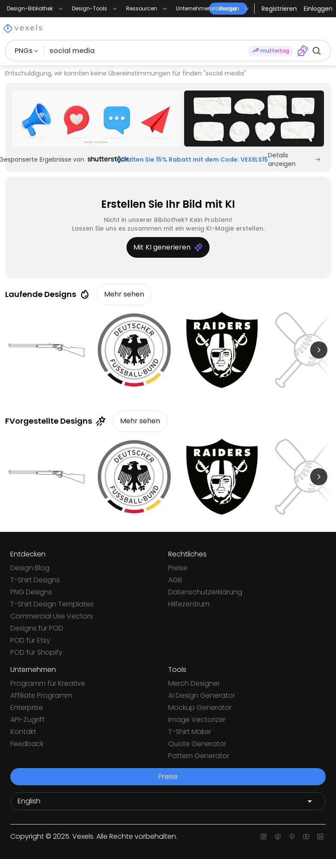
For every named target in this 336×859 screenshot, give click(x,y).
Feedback (26, 744)
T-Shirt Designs (35, 580)
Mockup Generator (199, 707)
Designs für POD (36, 628)
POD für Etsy (30, 640)
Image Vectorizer (196, 720)
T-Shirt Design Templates (52, 604)
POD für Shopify (36, 652)
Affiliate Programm (41, 695)
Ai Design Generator (201, 695)
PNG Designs (31, 592)
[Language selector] (168, 801)
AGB (175, 580)
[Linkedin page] (320, 836)
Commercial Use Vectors (51, 616)
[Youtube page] (306, 836)
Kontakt (23, 732)
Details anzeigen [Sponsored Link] (294, 159)
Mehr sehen (124, 294)
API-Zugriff (27, 720)
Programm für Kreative (47, 683)
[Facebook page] (277, 836)
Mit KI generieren (168, 247)
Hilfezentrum (189, 604)
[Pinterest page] (292, 836)
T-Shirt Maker (189, 732)
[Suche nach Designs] (146, 51)
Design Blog (29, 568)
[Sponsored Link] (96, 118)
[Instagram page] (263, 836)
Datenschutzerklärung (205, 592)
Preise (178, 568)
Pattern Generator (198, 756)
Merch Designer (194, 683)
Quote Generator (197, 744)
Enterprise (26, 707)
